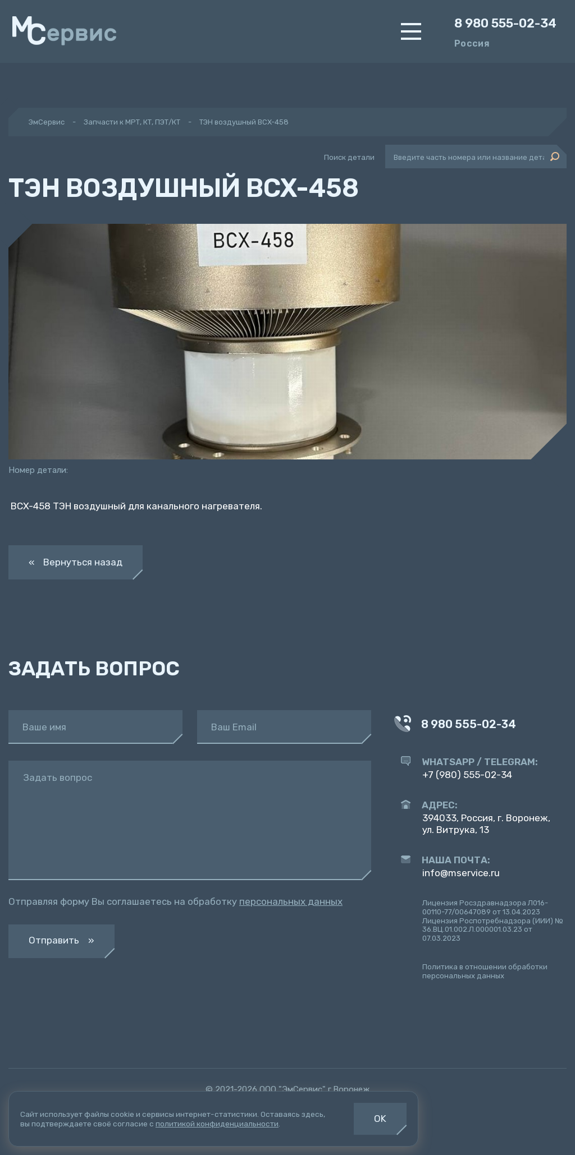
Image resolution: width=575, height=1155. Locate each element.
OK (380, 1118)
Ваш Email (234, 727)
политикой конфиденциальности (217, 1123)
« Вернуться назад (75, 562)
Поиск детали (349, 157)
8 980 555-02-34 (505, 23)
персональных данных (291, 901)
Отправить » (61, 940)
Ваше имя (44, 727)
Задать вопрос (57, 778)
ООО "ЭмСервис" (292, 1089)
